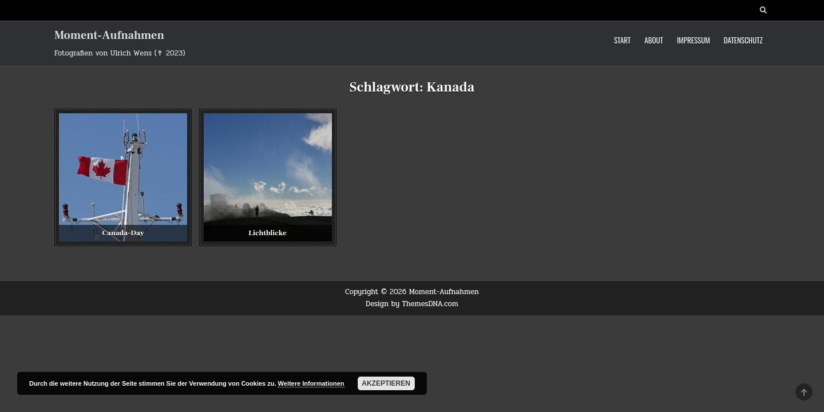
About (653, 40)
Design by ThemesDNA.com (412, 304)
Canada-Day (123, 232)
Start (622, 40)
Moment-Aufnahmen (109, 35)
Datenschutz (743, 40)
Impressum (693, 40)
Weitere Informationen (311, 383)
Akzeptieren (386, 383)
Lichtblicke (267, 232)
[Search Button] (763, 10)
